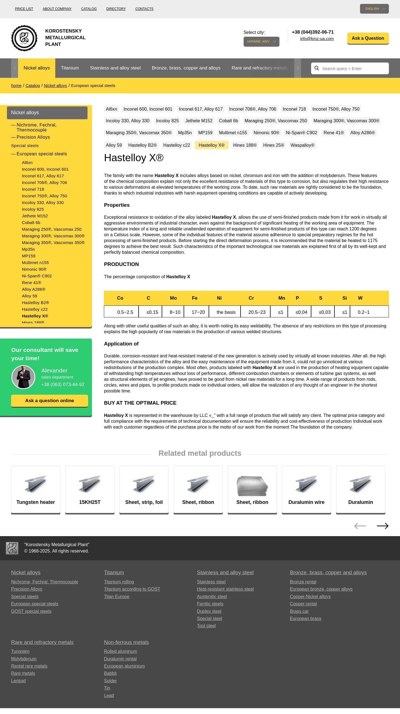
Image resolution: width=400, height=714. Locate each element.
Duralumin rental (120, 682)
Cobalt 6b (31, 222)
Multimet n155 (35, 262)
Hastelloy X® (35, 316)
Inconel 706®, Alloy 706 (44, 182)
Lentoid (18, 704)
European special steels (42, 153)
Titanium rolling (119, 605)
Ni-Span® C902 (37, 275)
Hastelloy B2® (35, 302)
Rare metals (23, 697)
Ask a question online (49, 401)
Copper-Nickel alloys (310, 620)
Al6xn (27, 162)
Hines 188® (33, 322)
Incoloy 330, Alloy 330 (43, 202)
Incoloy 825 (33, 209)
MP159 (29, 255)
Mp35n (28, 249)
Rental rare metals (29, 690)
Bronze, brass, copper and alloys (186, 68)
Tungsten (20, 675)
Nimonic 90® (34, 269)
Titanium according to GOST (132, 613)
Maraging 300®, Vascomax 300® (53, 235)
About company (57, 9)
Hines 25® (235, 167)
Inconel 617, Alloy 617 (43, 175)
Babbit (110, 697)
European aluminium (124, 690)
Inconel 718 (33, 189)
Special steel (209, 642)
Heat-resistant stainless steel (225, 613)
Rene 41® (31, 282)
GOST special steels (31, 635)
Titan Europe (116, 620)
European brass (305, 642)
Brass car (299, 635)
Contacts (144, 9)
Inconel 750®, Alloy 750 (44, 195)
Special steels (25, 145)
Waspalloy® (270, 167)
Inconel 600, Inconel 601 (45, 169)
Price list (24, 9)
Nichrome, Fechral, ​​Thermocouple (37, 127)
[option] (36, 68)
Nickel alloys (37, 68)
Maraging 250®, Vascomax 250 (52, 229)
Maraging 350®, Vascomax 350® (53, 242)
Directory (116, 9)
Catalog (89, 9)
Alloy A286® (33, 289)
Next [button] (297, 68)
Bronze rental (303, 605)
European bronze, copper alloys (321, 613)
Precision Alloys (33, 137)
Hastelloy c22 (35, 309)
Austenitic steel (212, 620)
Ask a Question (368, 38)
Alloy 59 (29, 295)
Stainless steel (211, 605)
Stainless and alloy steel (115, 68)
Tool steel (206, 649)
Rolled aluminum (120, 675)
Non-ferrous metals (126, 666)
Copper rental (303, 627)
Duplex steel (209, 635)
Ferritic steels (210, 627)
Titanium (70, 68)
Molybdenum (24, 682)
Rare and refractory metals (260, 68)
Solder (110, 704)
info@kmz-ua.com (317, 38)
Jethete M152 (35, 215)
